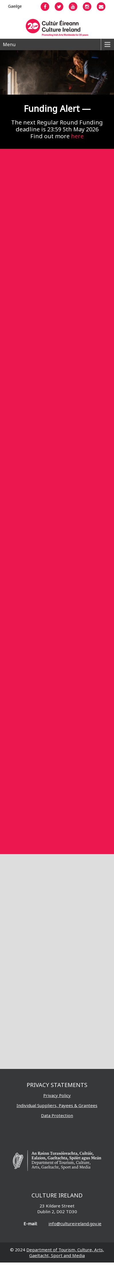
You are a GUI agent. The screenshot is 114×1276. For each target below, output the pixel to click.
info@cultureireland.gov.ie (74, 1223)
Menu (9, 44)
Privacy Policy (57, 1095)
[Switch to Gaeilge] (15, 6)
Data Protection (57, 1115)
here (77, 136)
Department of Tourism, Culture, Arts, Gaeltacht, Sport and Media (65, 1252)
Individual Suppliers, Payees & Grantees (57, 1105)
